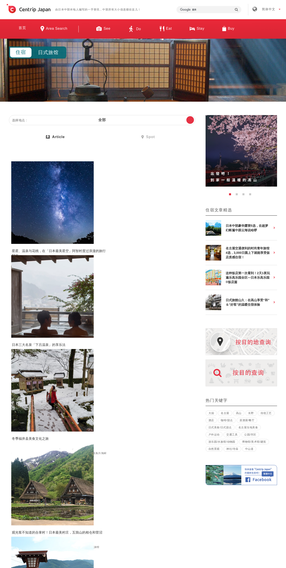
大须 (211, 413)
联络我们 (210, 502)
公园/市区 (47, 334)
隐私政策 (183, 502)
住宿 (60, 236)
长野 (14, 236)
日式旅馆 (17, 240)
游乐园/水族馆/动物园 (221, 441)
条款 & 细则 (155, 502)
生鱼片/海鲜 (170, 240)
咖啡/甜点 (227, 420)
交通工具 (232, 434)
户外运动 (214, 434)
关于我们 (79, 502)
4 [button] (251, 195)
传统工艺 (266, 413)
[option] (241, 151)
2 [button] (238, 195)
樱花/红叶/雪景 (144, 240)
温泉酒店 (87, 240)
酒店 (211, 420)
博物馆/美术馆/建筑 (146, 338)
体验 (58, 334)
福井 (138, 236)
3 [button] (244, 195)
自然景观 (34, 236)
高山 (239, 413)
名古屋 (225, 413)
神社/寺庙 (104, 236)
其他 (52, 236)
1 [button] (231, 195)
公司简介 (106, 502)
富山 (14, 334)
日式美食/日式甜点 (146, 244)
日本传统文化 (19, 338)
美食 (44, 236)
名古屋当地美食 (248, 427)
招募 (129, 502)
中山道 (249, 448)
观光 (23, 236)
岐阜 (76, 236)
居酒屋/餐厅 (247, 420)
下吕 (84, 236)
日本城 (170, 236)
